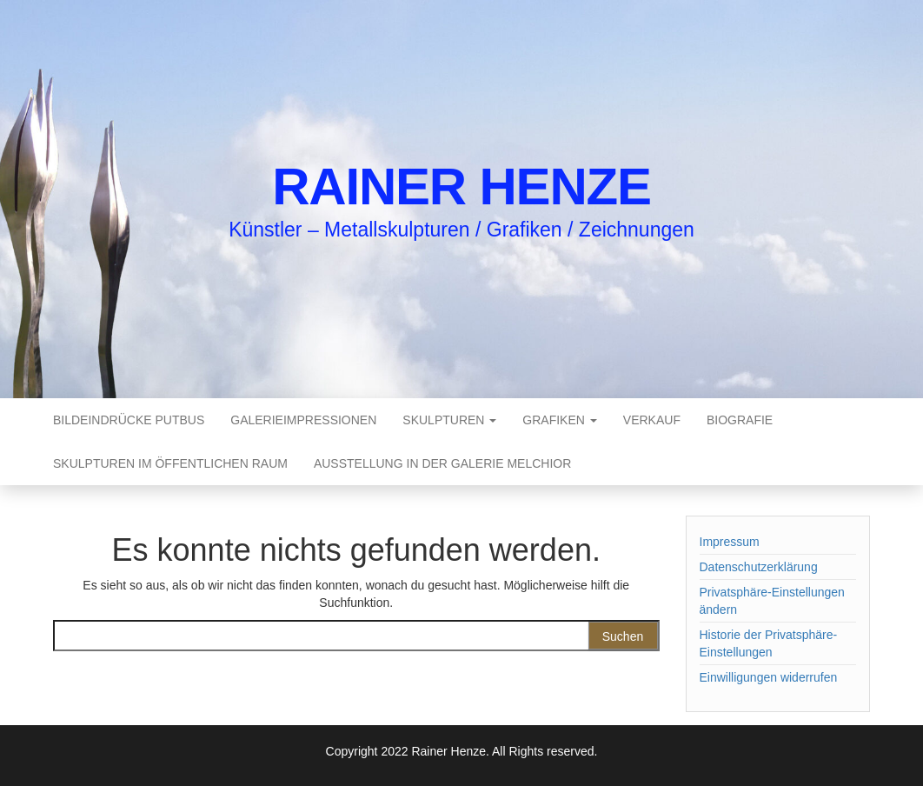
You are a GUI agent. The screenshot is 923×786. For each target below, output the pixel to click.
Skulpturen (449, 420)
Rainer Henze (461, 186)
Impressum (730, 542)
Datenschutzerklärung (759, 567)
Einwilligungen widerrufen (769, 677)
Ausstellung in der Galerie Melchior (442, 463)
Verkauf (652, 420)
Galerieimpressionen (303, 420)
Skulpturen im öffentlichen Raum (170, 463)
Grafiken (559, 420)
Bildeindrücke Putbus (128, 420)
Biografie (740, 420)
